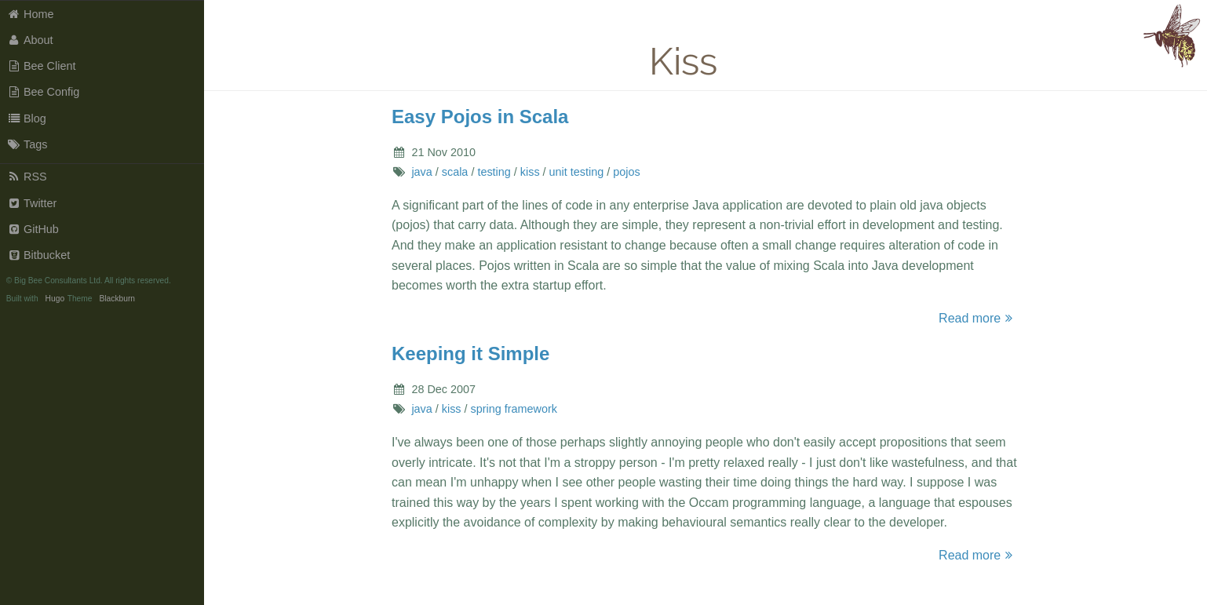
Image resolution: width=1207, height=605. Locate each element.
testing (493, 172)
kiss (530, 172)
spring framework (514, 409)
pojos (626, 172)
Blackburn (117, 298)
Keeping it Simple (470, 353)
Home (30, 14)
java (421, 172)
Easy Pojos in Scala (480, 116)
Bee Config (43, 92)
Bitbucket (39, 255)
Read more (978, 318)
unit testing (576, 172)
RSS (27, 176)
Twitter (32, 203)
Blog (26, 118)
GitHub (33, 229)
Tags (27, 144)
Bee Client (41, 66)
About (30, 40)
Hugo (55, 298)
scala (455, 172)
